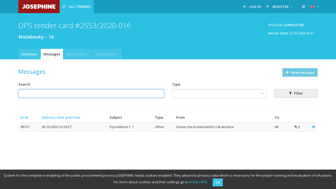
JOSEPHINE (39, 6)
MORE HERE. (198, 182)
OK (218, 182)
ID (24, 117)
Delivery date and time (61, 117)
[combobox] (219, 93)
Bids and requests (79, 54)
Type (176, 84)
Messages (52, 54)
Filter (296, 93)
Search (24, 84)
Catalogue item (109, 54)
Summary (29, 54)
